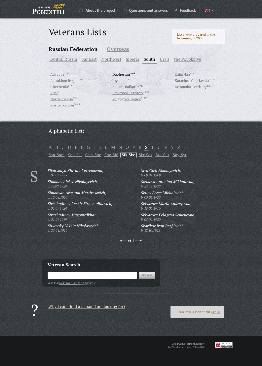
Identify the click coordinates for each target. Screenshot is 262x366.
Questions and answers (145, 10)
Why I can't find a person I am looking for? (86, 306)
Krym (54, 92)
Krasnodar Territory (191, 86)
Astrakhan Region (65, 80)
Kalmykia (182, 74)
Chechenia (59, 86)
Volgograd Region (126, 99)
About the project (97, 10)
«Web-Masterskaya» (180, 347)
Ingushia (119, 80)
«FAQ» (215, 312)
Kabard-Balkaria (125, 86)
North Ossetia (61, 99)
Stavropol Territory (127, 92)
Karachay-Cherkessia (192, 80)
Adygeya (57, 74)
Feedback (185, 10)
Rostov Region (62, 105)
